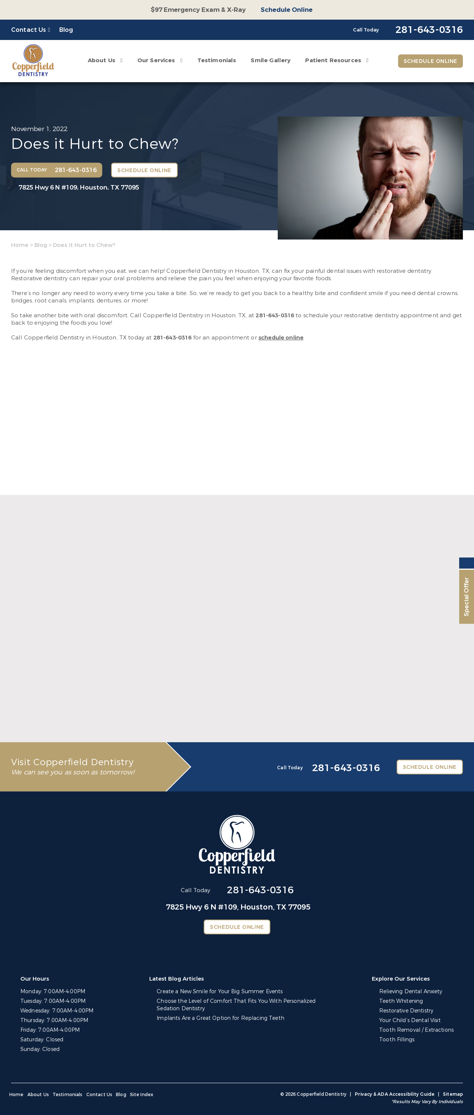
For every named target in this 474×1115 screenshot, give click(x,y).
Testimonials (216, 60)
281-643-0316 (275, 315)
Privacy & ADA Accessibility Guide (394, 1094)
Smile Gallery (270, 60)
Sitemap (453, 1094)
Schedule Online (287, 10)
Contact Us (28, 30)
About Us (101, 60)
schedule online (280, 337)
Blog (66, 30)
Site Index (142, 1095)
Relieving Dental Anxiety (410, 991)
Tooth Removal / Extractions (416, 1030)
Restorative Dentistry (406, 1010)
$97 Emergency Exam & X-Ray (198, 10)
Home (20, 245)
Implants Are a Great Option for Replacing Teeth (220, 1018)
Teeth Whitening (401, 1001)
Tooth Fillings (396, 1039)
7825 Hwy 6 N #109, (79, 187)
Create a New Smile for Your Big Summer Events (220, 991)
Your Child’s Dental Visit (410, 1020)
